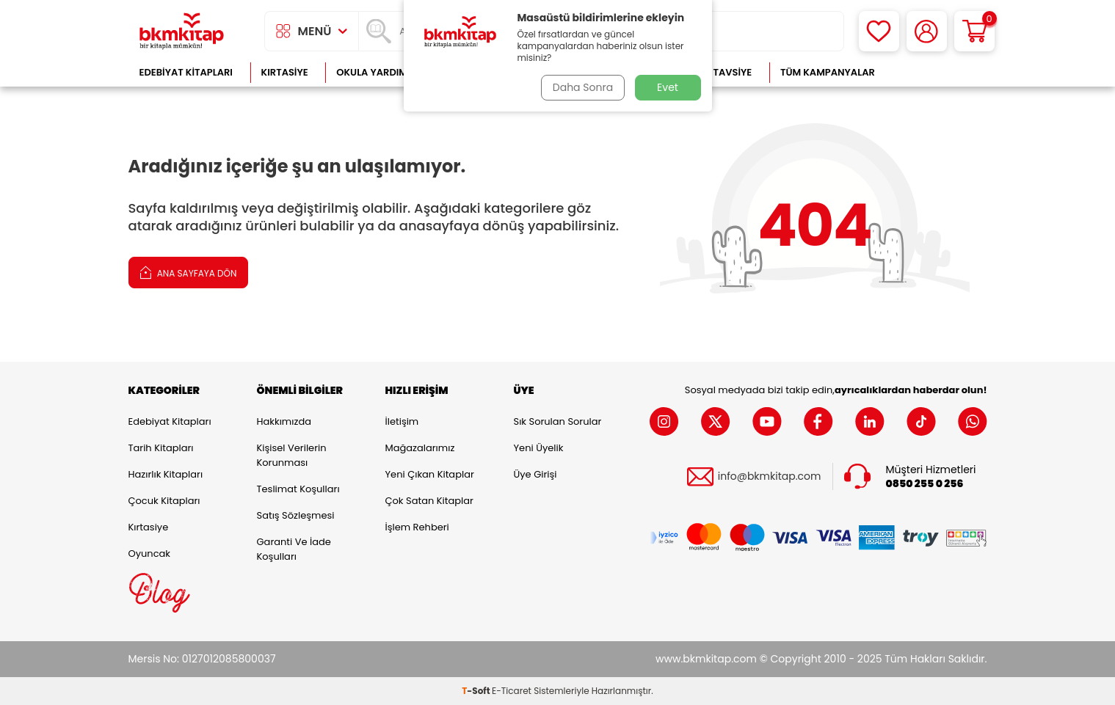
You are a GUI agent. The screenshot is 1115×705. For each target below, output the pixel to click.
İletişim (402, 421)
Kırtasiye (284, 72)
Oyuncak (149, 553)
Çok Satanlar (939, 72)
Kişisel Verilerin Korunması (292, 455)
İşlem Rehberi (417, 527)
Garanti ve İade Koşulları (294, 549)
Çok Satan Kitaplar (429, 501)
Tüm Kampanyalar (827, 72)
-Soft (477, 690)
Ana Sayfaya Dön (188, 272)
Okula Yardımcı (376, 72)
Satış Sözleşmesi (296, 515)
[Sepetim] (974, 31)
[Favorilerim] (879, 31)
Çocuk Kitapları (164, 501)
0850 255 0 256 (925, 484)
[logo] (182, 31)
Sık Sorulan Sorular (558, 421)
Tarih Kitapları (161, 448)
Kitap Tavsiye (717, 72)
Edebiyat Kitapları (186, 72)
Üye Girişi (535, 474)
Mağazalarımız (420, 448)
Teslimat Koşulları (298, 489)
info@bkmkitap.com (769, 476)
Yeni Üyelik (539, 448)
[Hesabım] (927, 31)
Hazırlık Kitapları (165, 474)
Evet (667, 87)
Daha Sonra (581, 87)
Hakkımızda (284, 421)
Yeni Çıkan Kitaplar (429, 474)
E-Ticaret (511, 690)
